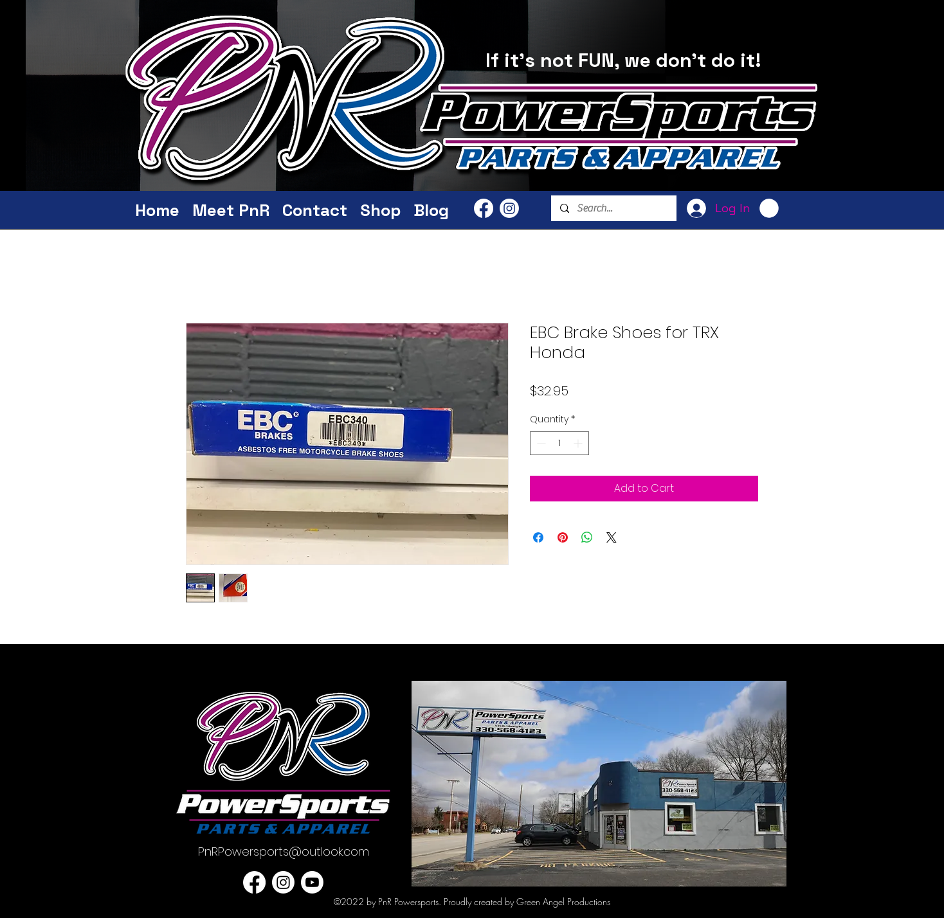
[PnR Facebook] (483, 208)
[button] (769, 208)
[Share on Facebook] (538, 537)
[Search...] (613, 208)
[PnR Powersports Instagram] (509, 208)
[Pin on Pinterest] (562, 537)
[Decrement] (540, 443)
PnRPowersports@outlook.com (283, 851)
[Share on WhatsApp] (587, 537)
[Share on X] (611, 537)
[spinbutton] (559, 443)
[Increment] (579, 443)
